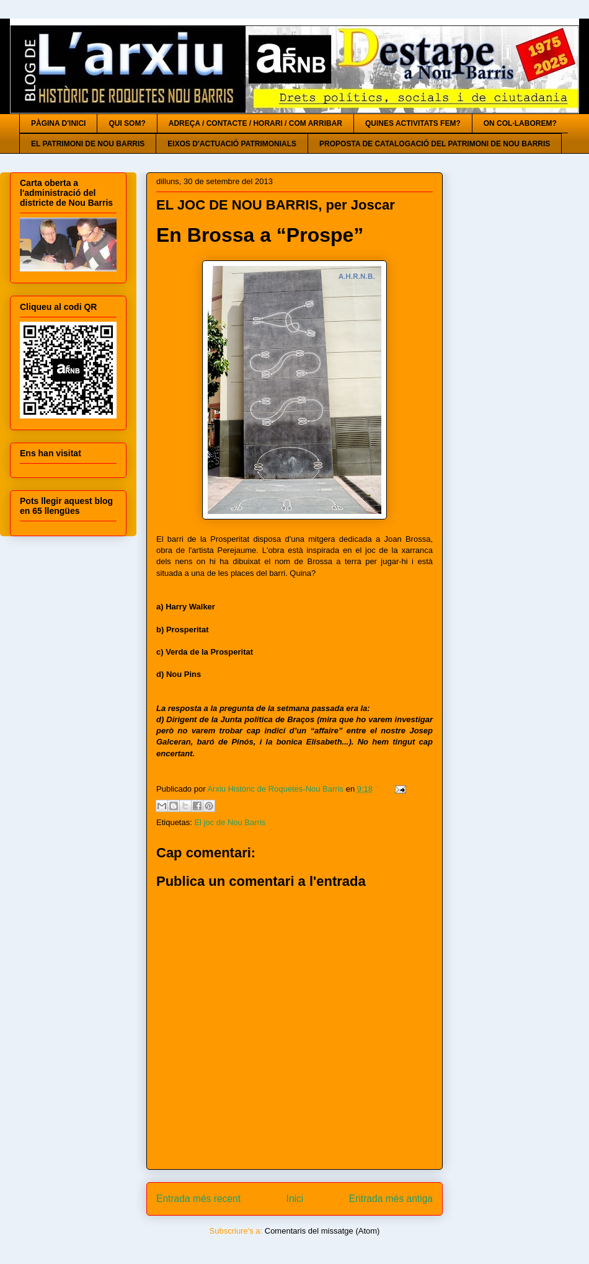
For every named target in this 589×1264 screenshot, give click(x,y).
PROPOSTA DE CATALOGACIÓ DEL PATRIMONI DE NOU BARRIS (434, 143)
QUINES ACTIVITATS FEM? (413, 123)
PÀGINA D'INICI (58, 123)
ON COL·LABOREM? (520, 123)
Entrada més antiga (391, 1198)
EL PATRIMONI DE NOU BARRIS (87, 143)
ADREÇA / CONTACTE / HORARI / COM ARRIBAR (255, 123)
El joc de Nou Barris (229, 822)
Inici (295, 1198)
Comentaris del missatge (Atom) (322, 1230)
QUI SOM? (126, 123)
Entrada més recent (198, 1198)
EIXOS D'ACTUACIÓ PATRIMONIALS (231, 143)
